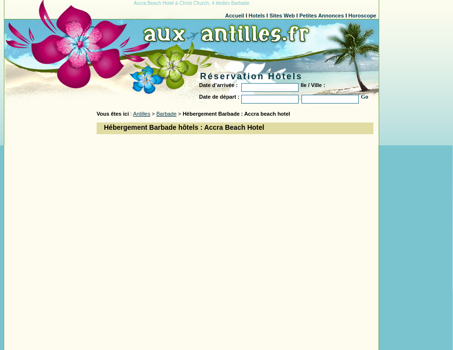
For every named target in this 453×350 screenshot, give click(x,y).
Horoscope (362, 15)
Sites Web (282, 15)
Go (364, 96)
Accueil (234, 15)
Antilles (141, 114)
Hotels (257, 15)
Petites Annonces (321, 15)
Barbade (166, 114)
